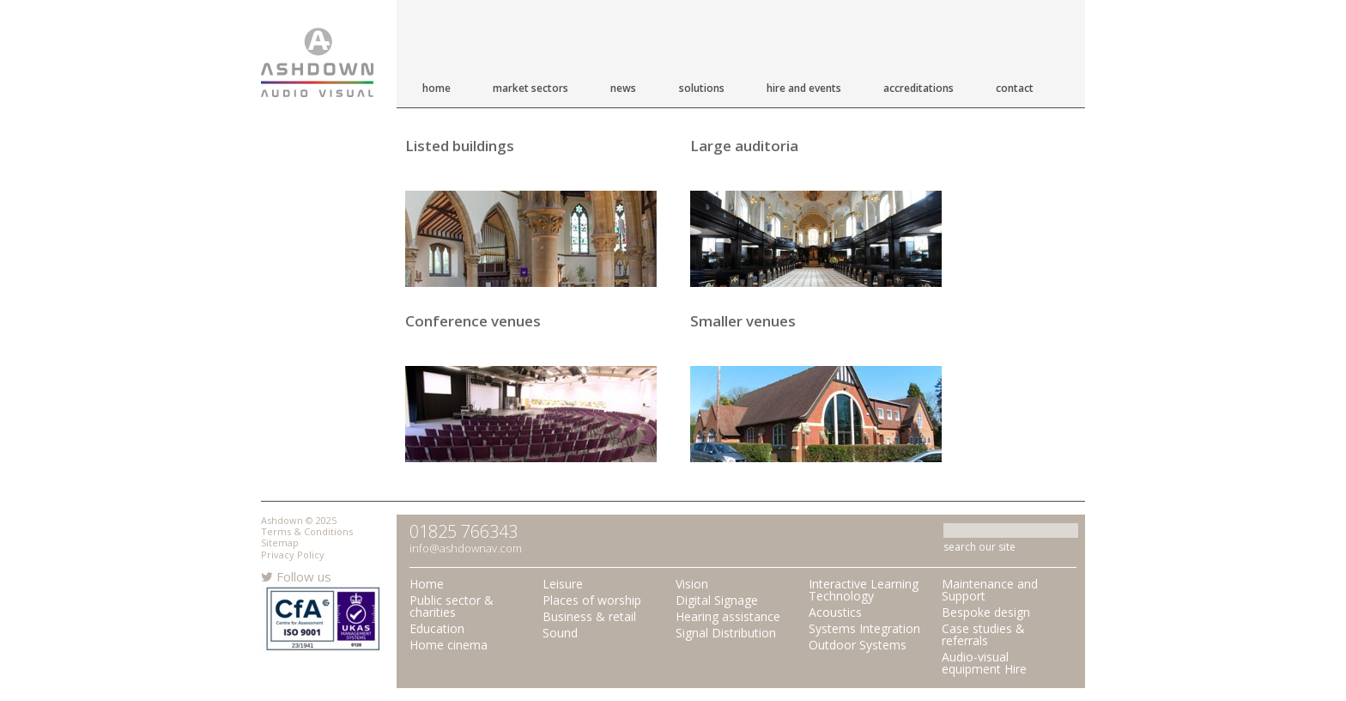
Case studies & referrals (983, 634)
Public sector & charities (451, 606)
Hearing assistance (728, 616)
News (623, 88)
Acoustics (835, 612)
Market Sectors (530, 88)
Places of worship (592, 600)
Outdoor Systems (857, 645)
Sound (560, 633)
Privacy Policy (292, 554)
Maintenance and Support (990, 590)
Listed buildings (459, 145)
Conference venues (473, 321)
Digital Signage (717, 600)
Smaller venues (743, 321)
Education (436, 628)
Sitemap (280, 542)
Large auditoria (744, 145)
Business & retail (589, 616)
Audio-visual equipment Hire (984, 663)
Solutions (702, 88)
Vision (692, 584)
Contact (1015, 88)
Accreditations (918, 88)
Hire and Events (804, 88)
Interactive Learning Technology (864, 590)
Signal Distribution (726, 633)
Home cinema (448, 645)
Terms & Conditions (307, 531)
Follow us (296, 576)
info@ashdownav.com (465, 548)
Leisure (563, 584)
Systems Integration (864, 628)
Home (436, 88)
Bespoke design (986, 612)
